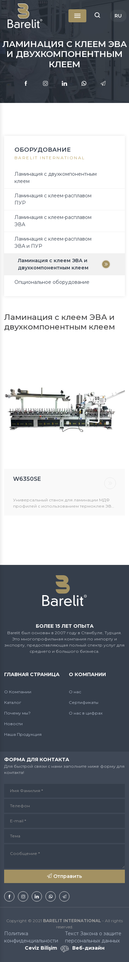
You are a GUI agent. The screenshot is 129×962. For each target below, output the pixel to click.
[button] (97, 16)
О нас (75, 691)
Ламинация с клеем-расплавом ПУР (53, 199)
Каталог (12, 702)
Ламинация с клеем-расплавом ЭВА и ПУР (53, 242)
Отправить (64, 876)
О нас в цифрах (86, 713)
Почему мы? (17, 713)
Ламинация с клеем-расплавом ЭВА (53, 221)
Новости (13, 723)
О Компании (17, 691)
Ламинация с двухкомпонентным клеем (55, 177)
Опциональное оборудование (51, 282)
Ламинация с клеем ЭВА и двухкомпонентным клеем (53, 264)
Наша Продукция (23, 734)
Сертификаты (83, 702)
